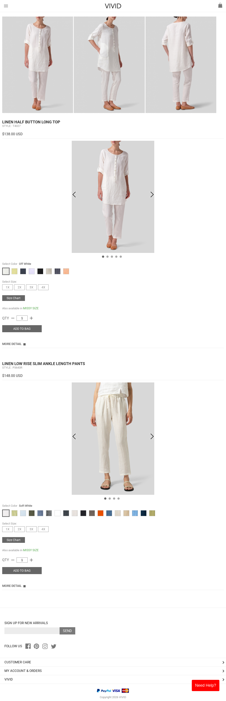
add (31, 318)
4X (43, 287)
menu (6, 6)
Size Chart (14, 298)
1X (7, 287)
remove (12, 318)
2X (19, 287)
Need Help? (205, 685)
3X (31, 287)
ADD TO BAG (22, 328)
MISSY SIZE (31, 308)
